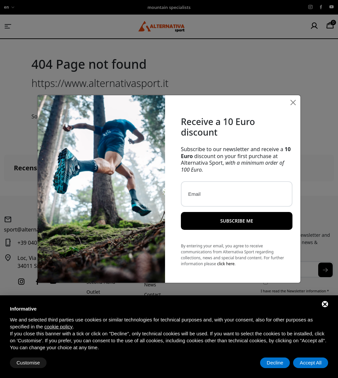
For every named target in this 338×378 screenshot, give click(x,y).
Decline (275, 362)
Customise (28, 362)
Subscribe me (236, 208)
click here (226, 251)
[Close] (293, 90)
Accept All (310, 362)
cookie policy (58, 326)
